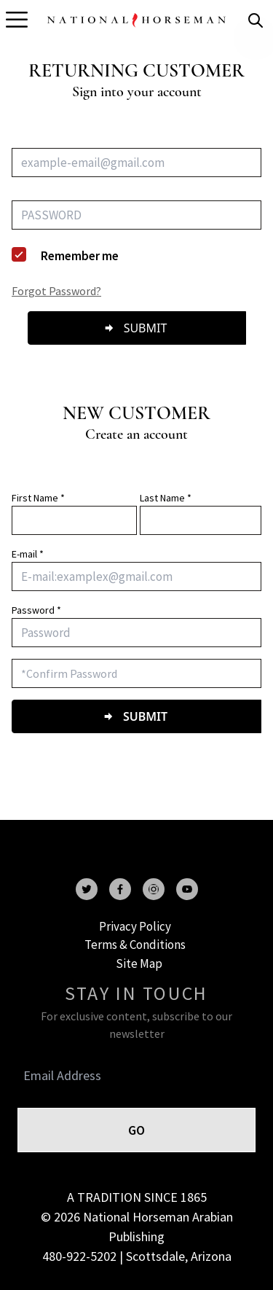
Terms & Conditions (135, 945)
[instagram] (154, 889)
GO (136, 1130)
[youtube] (187, 889)
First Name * (38, 497)
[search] (255, 20)
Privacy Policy (135, 926)
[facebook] (120, 889)
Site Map (139, 963)
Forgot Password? (56, 291)
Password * (36, 610)
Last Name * (165, 497)
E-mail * (28, 553)
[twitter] (87, 889)
